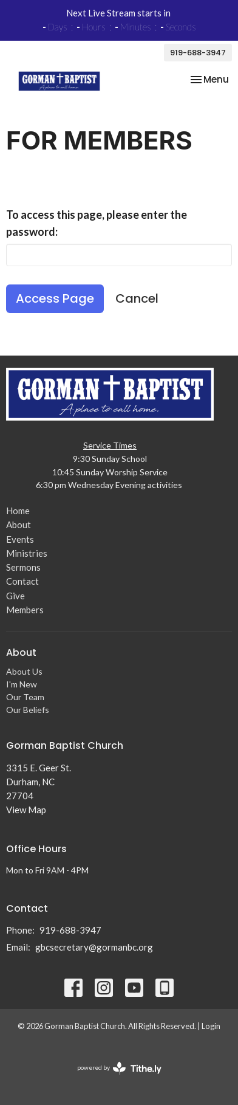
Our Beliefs (27, 709)
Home (18, 510)
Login (211, 1026)
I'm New (21, 684)
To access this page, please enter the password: (96, 223)
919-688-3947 (198, 52)
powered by (119, 1068)
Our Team (25, 697)
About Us (24, 671)
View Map (26, 809)
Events (20, 539)
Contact (22, 581)
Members (25, 609)
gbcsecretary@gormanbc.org (94, 946)
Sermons (23, 567)
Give (15, 595)
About (18, 524)
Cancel (136, 298)
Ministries (26, 553)
